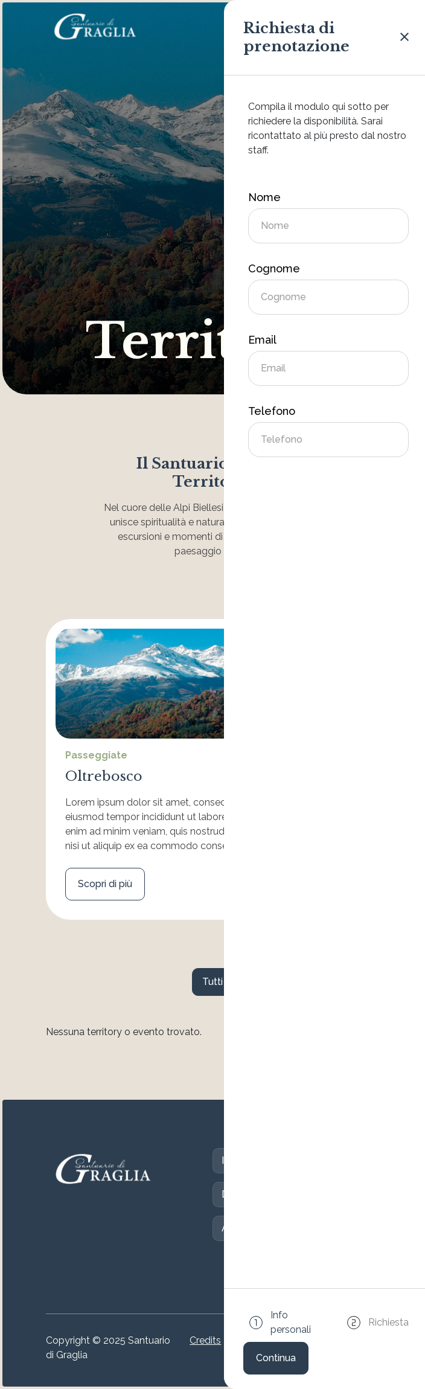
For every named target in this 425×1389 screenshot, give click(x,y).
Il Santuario (246, 1160)
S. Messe (318, 1160)
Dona (234, 1194)
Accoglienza (250, 1228)
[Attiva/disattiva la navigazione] (363, 26)
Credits (205, 1340)
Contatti (290, 1194)
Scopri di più (105, 884)
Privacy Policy (300, 1348)
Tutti (212, 981)
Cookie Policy (246, 1348)
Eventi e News (336, 1228)
